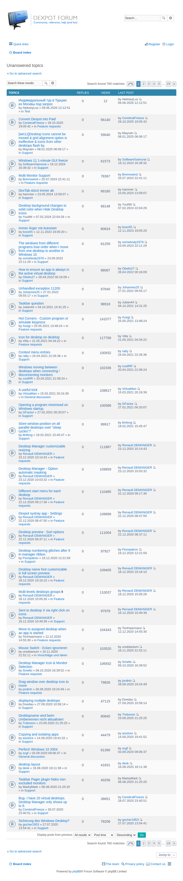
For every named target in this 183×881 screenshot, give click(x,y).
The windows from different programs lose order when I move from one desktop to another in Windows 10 (43, 248)
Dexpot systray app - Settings (40, 513)
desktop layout (29, 764)
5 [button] (159, 83)
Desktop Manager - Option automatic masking (38, 470)
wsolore (28, 738)
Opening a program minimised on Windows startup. (43, 406)
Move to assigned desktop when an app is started (42, 631)
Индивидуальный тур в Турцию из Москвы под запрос (43, 102)
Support (27, 153)
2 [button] (144, 83)
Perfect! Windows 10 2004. (38, 749)
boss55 (28, 232)
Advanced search (170, 18)
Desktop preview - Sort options (41, 532)
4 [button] (154, 83)
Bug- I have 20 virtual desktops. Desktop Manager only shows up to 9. (43, 802)
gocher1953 (31, 824)
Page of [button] (130, 83)
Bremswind (30, 179)
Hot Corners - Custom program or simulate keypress (43, 320)
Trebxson (29, 723)
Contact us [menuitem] (157, 864)
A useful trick (28, 390)
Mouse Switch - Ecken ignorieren (43, 648)
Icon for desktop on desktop (39, 337)
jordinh (27, 689)
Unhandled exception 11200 (39, 288)
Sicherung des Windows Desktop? (44, 821)
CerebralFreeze (33, 123)
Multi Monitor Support (34, 175)
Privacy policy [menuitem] (134, 864)
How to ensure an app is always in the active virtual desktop (44, 271)
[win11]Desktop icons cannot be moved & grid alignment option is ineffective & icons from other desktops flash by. (43, 139)
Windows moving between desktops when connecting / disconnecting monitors (39, 371)
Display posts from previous (64, 834)
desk (26, 768)
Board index (22, 864)
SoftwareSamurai (34, 164)
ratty (26, 356)
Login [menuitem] (170, 44)
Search (163, 18)
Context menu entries (34, 352)
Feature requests (49, 126)
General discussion (38, 397)
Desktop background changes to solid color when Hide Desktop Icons (42, 209)
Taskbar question (31, 303)
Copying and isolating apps (39, 734)
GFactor (28, 412)
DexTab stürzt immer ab (36, 190)
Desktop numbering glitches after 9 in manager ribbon (44, 552)
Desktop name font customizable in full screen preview (43, 571)
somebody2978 (33, 258)
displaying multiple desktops (39, 700)
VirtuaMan (30, 393)
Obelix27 (29, 277)
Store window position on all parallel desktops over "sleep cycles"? (40, 427)
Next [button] (174, 83)
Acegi (26, 326)
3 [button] (149, 83)
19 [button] (168, 83)
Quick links (21, 44)
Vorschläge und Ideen (52, 655)
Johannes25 (31, 292)
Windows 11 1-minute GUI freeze (43, 160)
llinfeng (27, 435)
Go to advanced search (25, 73)
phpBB (76, 871)
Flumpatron (30, 558)
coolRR (28, 378)
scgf (25, 753)
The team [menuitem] (112, 864)
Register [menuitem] (154, 44)
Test (27, 111)
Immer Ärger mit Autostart (37, 228)
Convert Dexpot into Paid (37, 119)
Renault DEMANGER (37, 454)
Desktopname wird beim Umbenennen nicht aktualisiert (41, 717)
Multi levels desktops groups (40, 592)
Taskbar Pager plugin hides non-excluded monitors (42, 781)
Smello (27, 670)
